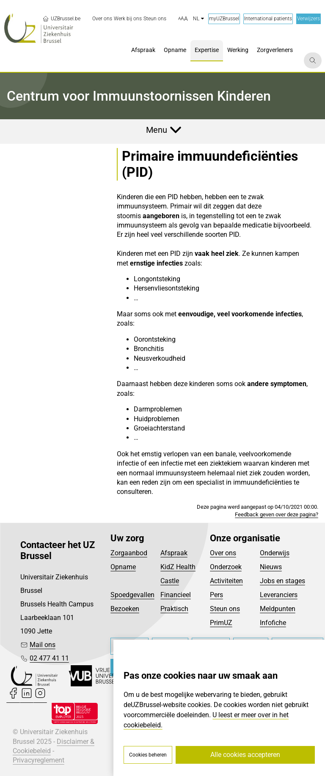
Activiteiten (226, 581)
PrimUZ (221, 623)
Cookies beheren (148, 755)
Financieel (175, 595)
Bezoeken (124, 609)
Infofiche (273, 623)
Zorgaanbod (128, 553)
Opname (123, 567)
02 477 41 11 (49, 658)
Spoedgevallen (132, 595)
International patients (268, 19)
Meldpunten (277, 609)
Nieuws (271, 567)
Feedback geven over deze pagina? (276, 514)
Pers (216, 595)
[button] (183, 19)
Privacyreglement (38, 760)
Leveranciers (278, 595)
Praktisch (174, 609)
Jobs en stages (282, 581)
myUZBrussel (224, 19)
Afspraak (173, 553)
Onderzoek (226, 567)
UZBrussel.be (61, 18)
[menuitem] (102, 19)
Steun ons (225, 609)
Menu (156, 130)
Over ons (223, 553)
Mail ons (42, 645)
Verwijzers (308, 19)
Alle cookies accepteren (245, 755)
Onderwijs (274, 553)
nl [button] (198, 19)
